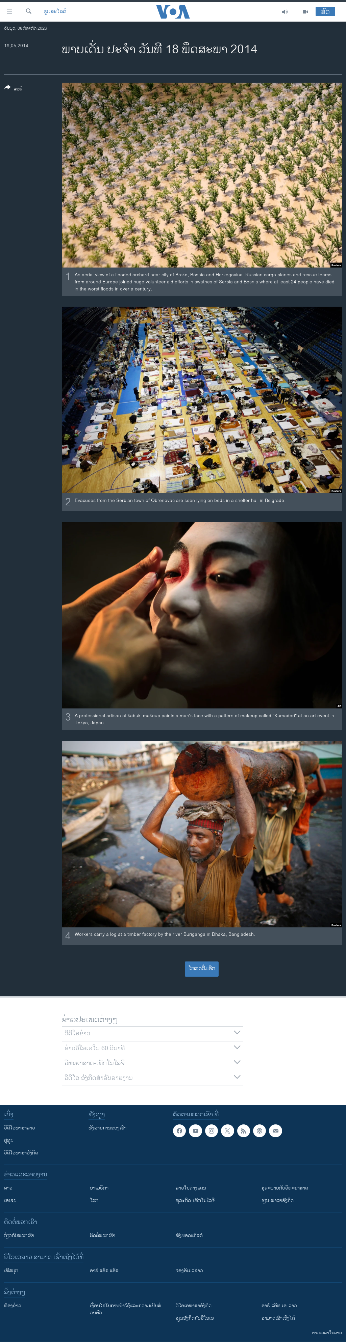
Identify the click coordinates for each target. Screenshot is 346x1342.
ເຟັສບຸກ (11, 1270)
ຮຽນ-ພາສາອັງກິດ (278, 1200)
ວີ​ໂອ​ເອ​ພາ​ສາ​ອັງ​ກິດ (194, 1305)
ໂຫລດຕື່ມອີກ (202, 968)
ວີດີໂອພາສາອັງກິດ (21, 1152)
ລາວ (8, 1188)
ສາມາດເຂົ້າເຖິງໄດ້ (278, 1318)
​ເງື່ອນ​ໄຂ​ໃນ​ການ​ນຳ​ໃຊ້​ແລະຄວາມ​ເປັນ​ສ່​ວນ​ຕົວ (125, 1309)
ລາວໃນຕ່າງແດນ (191, 1188)
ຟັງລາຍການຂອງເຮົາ (107, 1127)
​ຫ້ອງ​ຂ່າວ (12, 1305)
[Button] (13, 89)
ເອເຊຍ (10, 1200)
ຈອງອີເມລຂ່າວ (189, 1270)
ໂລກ (94, 1200)
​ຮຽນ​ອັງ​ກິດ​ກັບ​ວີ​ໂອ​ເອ (195, 1318)
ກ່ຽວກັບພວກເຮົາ (19, 1235)
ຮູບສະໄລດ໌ (55, 12)
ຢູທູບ (9, 1140)
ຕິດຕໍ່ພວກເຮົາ (102, 1235)
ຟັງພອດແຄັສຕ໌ (189, 1235)
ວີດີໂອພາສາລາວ (19, 1127)
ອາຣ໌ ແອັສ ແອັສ (104, 1270)
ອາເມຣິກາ (99, 1188)
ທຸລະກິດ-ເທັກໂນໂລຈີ (195, 1200)
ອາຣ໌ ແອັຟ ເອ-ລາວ (279, 1305)
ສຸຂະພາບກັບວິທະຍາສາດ (285, 1188)
